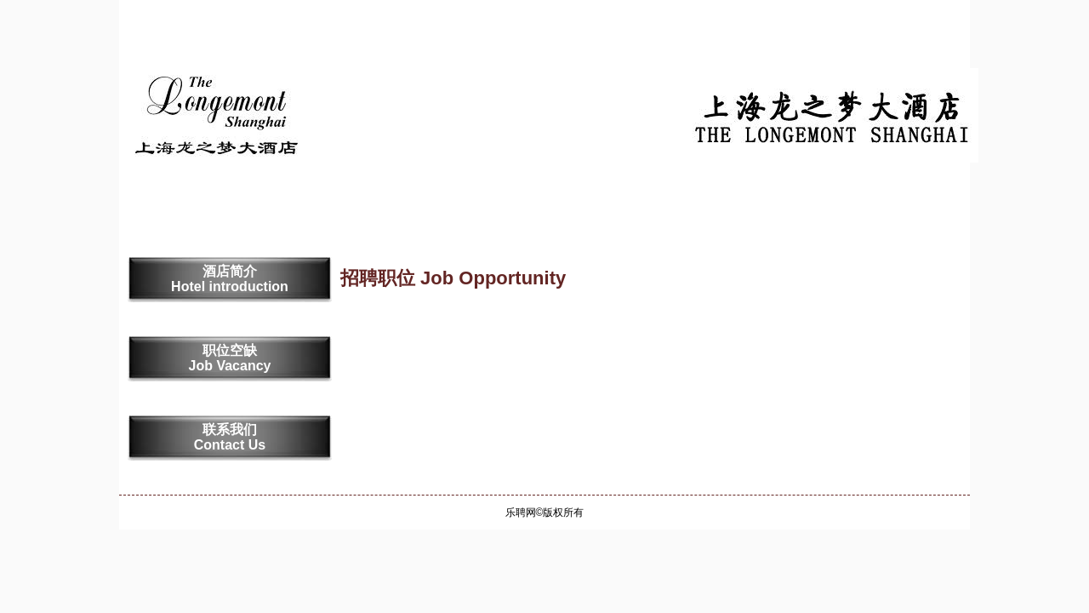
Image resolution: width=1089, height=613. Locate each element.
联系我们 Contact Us (229, 437)
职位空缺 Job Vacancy (230, 358)
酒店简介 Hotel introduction (229, 279)
